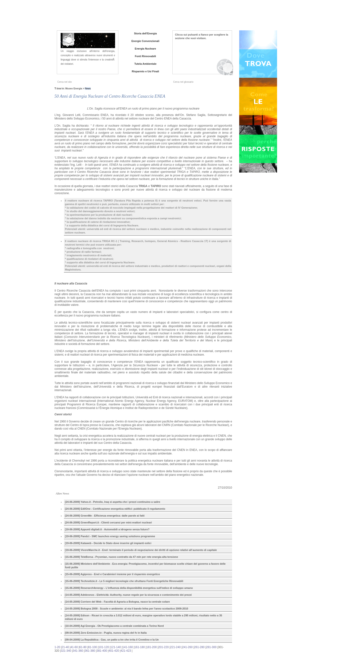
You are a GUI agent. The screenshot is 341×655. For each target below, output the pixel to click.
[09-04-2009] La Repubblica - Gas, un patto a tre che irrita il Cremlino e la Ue (112, 639)
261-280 (199, 647)
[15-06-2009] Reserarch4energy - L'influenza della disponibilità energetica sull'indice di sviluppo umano (129, 587)
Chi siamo (208, 16)
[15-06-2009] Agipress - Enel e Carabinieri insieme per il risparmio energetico (112, 574)
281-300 (211, 647)
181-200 (151, 647)
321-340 (66, 650)
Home (193, 16)
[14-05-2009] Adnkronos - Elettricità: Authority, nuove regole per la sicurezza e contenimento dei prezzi (128, 594)
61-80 (83, 647)
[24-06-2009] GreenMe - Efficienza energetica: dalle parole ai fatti (104, 515)
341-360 (78, 650)
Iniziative (235, 16)
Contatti (251, 16)
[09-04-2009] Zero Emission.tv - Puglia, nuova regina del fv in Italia (106, 632)
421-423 (126, 650)
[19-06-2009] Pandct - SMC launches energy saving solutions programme (110, 536)
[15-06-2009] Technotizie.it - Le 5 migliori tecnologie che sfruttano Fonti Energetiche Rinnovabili (124, 581)
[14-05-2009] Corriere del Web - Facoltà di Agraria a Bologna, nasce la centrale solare (117, 601)
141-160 (127, 647)
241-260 (187, 647)
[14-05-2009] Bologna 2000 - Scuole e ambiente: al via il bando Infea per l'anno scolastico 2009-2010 (126, 608)
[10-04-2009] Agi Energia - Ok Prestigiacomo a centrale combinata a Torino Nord (114, 625)
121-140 (115, 647)
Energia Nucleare (145, 48)
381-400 (102, 650)
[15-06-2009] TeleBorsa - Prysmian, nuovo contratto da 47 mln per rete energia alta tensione (121, 556)
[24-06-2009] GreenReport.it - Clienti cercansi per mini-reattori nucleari (108, 522)
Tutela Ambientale (145, 63)
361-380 (90, 650)
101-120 (104, 647)
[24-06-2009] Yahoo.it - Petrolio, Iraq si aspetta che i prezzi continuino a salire (112, 501)
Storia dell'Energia (145, 33)
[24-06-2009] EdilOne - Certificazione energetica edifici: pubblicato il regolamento (115, 508)
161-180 (139, 647)
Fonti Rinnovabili (145, 56)
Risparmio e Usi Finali (145, 71)
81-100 (92, 647)
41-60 (74, 647)
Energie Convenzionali (145, 41)
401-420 (113, 650)
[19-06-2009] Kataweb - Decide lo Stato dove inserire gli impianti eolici (108, 543)
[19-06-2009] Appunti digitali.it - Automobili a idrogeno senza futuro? (107, 529)
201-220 (163, 647)
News (222, 16)
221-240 (175, 647)
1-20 (57, 647)
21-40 (65, 647)
